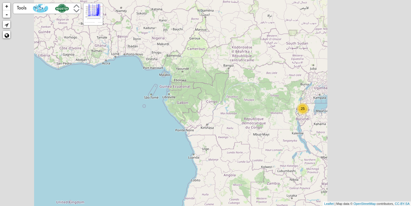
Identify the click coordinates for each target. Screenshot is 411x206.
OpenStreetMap (364, 203)
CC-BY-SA (402, 203)
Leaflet (329, 203)
